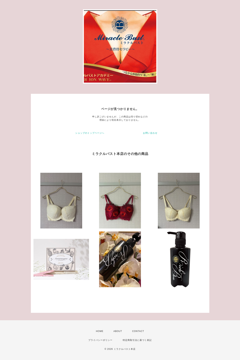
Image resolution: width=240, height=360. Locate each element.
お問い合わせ (150, 133)
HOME (99, 331)
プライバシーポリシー (100, 340)
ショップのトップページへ (89, 133)
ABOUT (117, 331)
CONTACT (138, 331)
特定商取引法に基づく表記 (137, 340)
